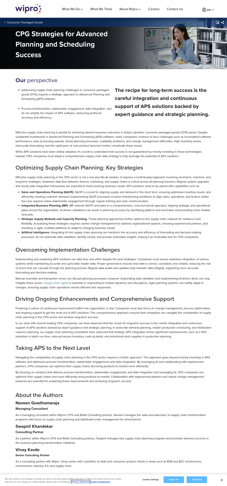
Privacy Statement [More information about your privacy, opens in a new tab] (80, 482)
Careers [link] (154, 9)
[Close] (221, 480)
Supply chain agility (56, 283)
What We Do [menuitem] (72, 9)
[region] (113, 480)
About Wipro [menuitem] (130, 9)
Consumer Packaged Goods (25, 23)
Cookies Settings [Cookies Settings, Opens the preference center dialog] (151, 479)
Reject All (173, 479)
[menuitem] (208, 10)
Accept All (197, 479)
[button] (217, 22)
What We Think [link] (101, 9)
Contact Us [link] (175, 9)
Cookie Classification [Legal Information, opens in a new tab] (100, 482)
